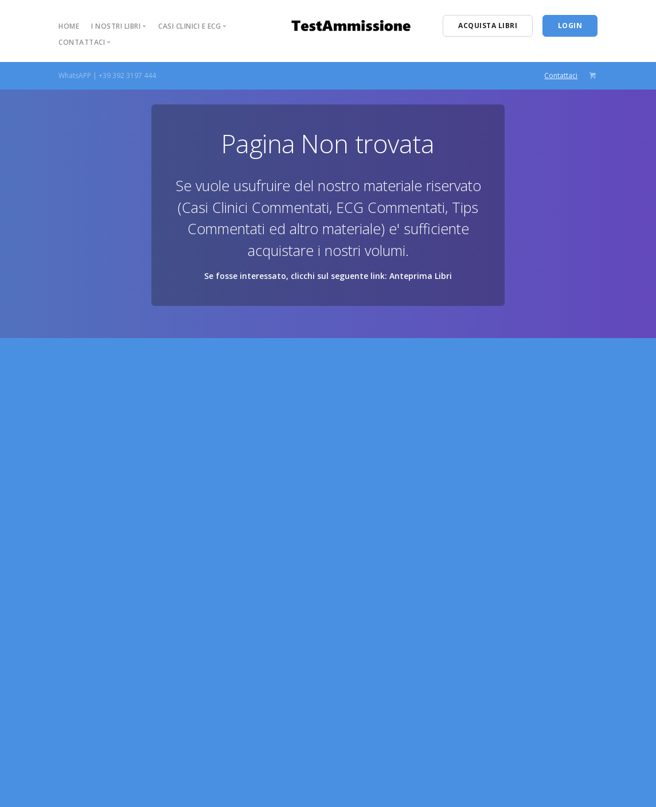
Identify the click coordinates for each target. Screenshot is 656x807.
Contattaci (560, 75)
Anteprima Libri (420, 275)
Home (68, 26)
